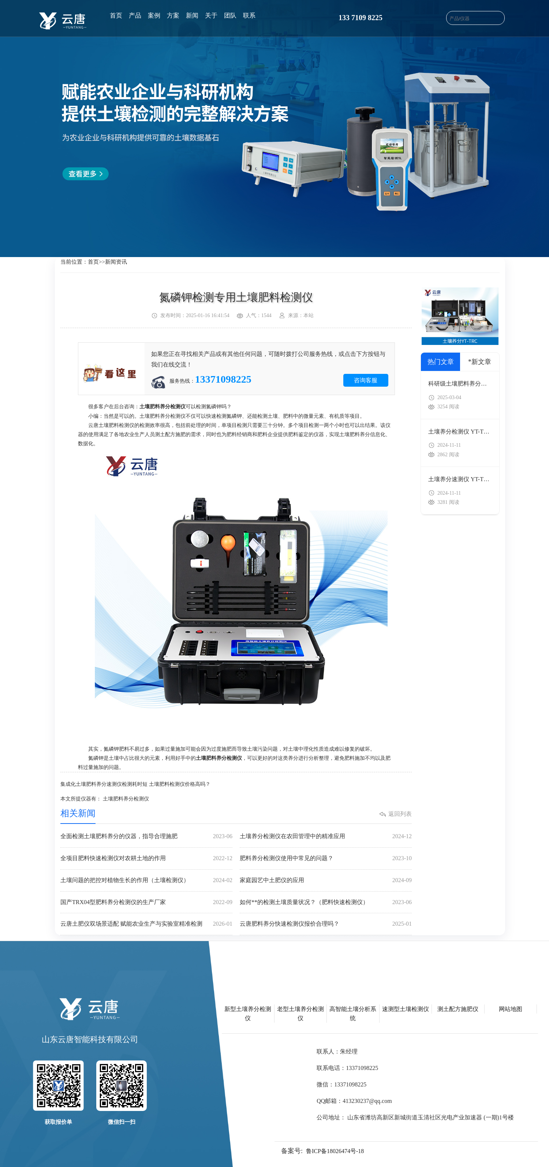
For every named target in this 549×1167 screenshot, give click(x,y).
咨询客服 (365, 380)
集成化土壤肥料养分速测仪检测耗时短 (103, 784)
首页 (116, 15)
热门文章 (440, 361)
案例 (154, 15)
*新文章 (479, 361)
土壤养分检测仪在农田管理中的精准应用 (326, 836)
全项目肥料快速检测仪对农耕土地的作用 (146, 858)
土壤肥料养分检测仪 (126, 799)
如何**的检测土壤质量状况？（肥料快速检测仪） (326, 902)
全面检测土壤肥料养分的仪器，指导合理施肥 (146, 836)
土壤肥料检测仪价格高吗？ (179, 784)
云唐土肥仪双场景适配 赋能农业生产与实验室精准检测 (146, 924)
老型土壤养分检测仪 (300, 1013)
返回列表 (400, 814)
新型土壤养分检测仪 (247, 1013)
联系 (249, 15)
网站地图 (510, 1009)
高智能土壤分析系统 (352, 1013)
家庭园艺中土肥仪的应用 (326, 880)
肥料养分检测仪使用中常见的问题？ (326, 858)
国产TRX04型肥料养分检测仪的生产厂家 (146, 902)
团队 (230, 15)
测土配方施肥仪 (457, 1009)
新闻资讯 (116, 262)
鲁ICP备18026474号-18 (335, 1151)
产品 (135, 15)
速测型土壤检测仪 (405, 1009)
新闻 (192, 15)
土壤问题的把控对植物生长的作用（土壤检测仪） (146, 880)
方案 (173, 15)
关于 (211, 15)
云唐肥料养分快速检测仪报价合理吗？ (326, 924)
